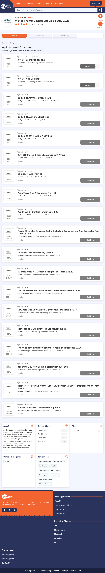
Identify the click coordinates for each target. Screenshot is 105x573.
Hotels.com (43, 466)
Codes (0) (40, 35)
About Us (48, 3)
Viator (30, 17)
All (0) (14, 35)
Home (17, 3)
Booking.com (43, 475)
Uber (58, 470)
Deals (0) (65, 35)
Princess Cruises (45, 484)
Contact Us (59, 3)
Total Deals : (52, 437)
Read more (50, 63)
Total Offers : (52, 430)
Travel (24, 17)
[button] (100, 25)
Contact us (60, 513)
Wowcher (58, 538)
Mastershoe (59, 534)
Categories (28, 3)
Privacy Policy (60, 509)
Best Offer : (52, 441)
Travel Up (55, 475)
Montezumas (60, 530)
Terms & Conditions (63, 505)
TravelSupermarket (46, 470)
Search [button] (95, 3)
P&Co (56, 542)
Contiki (53, 466)
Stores (38, 3)
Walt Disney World (45, 479)
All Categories (8, 554)
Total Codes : (52, 434)
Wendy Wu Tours (45, 461)
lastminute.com (60, 461)
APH (55, 526)
